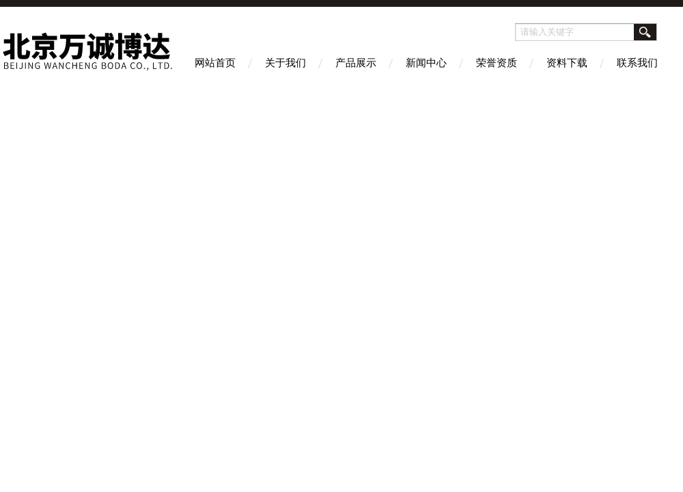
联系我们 (637, 62)
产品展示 (355, 62)
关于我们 (285, 62)
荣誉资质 (496, 62)
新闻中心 (426, 62)
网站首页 (215, 62)
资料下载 (566, 62)
